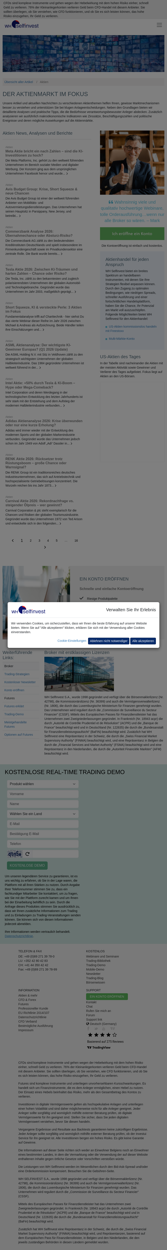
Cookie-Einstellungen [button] (71, 640)
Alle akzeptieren (143, 641)
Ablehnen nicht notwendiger (109, 641)
